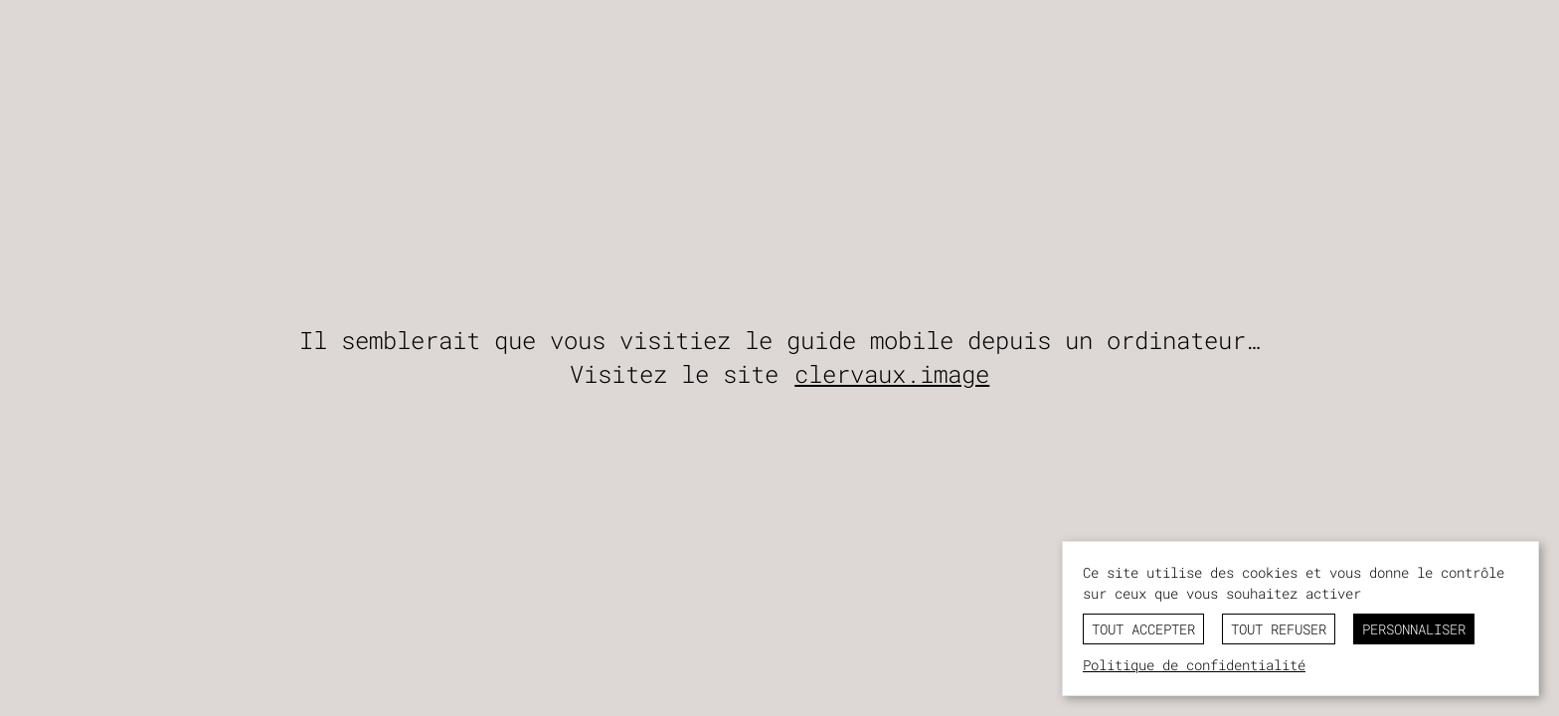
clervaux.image (891, 374)
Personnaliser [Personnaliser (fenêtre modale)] (1414, 629)
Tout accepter (1143, 629)
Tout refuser (1278, 629)
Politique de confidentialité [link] (1194, 664)
